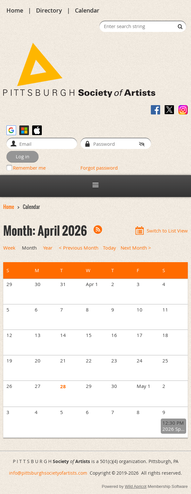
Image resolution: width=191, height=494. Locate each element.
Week (9, 248)
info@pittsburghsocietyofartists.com (48, 473)
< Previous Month (78, 248)
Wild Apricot (136, 486)
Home (14, 10)
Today (109, 248)
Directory (49, 10)
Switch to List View (167, 231)
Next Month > (136, 248)
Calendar (87, 10)
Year (47, 248)
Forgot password (99, 167)
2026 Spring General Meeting (173, 429)
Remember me (29, 167)
